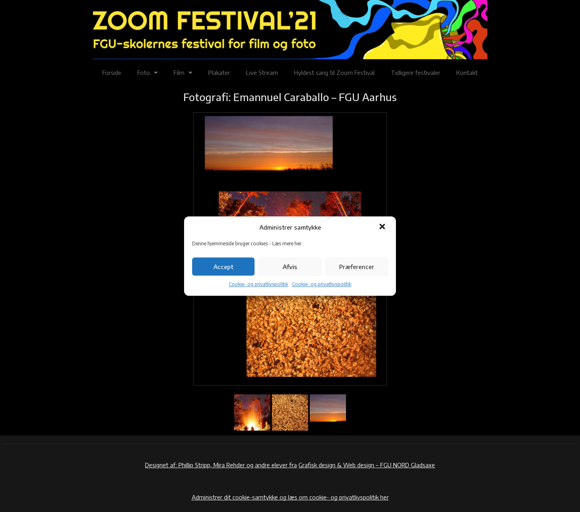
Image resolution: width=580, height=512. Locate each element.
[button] (383, 227)
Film (183, 73)
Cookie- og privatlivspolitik (258, 285)
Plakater (219, 72)
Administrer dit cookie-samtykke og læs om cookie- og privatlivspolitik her (290, 497)
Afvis (290, 266)
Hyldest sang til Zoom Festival (334, 72)
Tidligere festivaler (415, 72)
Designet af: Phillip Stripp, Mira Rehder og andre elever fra (221, 464)
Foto (147, 73)
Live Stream (262, 72)
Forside (111, 72)
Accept (223, 266)
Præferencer (356, 266)
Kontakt (467, 72)
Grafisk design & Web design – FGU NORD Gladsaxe (366, 464)
